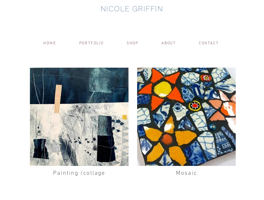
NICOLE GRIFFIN (131, 8)
